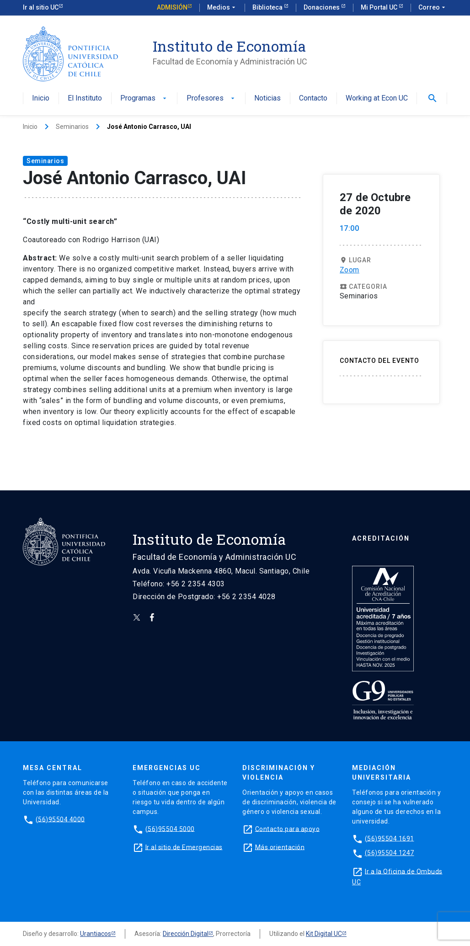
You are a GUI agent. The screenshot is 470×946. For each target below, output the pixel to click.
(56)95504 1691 (389, 838)
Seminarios (72, 126)
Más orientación (280, 846)
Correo (432, 8)
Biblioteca (268, 7)
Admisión (172, 7)
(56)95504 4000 (60, 819)
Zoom (349, 270)
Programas (144, 98)
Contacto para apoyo (287, 828)
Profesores (211, 98)
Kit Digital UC (324, 933)
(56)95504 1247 (389, 853)
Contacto (313, 98)
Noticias (267, 98)
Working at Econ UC (377, 98)
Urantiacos (95, 933)
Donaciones (322, 7)
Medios (222, 8)
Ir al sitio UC (41, 7)
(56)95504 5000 (170, 828)
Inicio (40, 98)
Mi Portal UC (380, 7)
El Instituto (85, 98)
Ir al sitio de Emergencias (184, 846)
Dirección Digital (185, 933)
